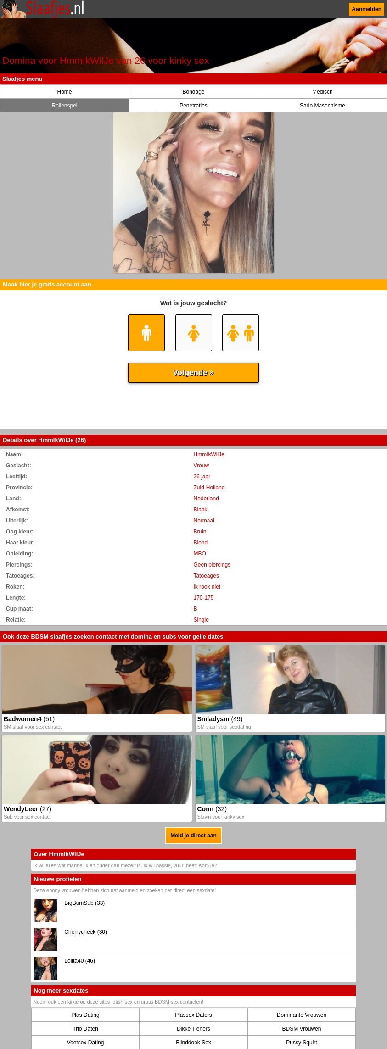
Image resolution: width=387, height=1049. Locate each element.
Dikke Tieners (193, 1029)
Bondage (193, 92)
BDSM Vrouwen (301, 1029)
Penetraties (193, 105)
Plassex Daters (193, 1015)
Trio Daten (85, 1029)
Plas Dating (85, 1015)
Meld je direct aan (193, 835)
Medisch (322, 92)
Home (64, 92)
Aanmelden (366, 9)
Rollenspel (64, 105)
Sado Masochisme (322, 105)
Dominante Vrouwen (301, 1015)
